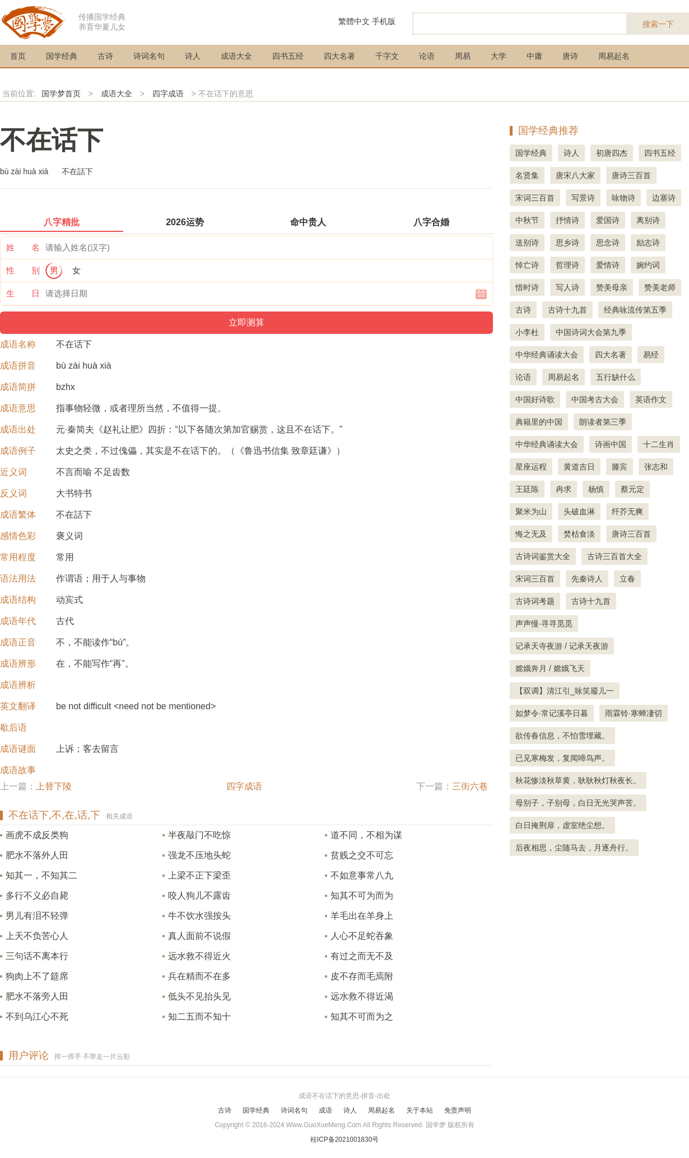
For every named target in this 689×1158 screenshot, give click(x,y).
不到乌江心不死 (37, 1016)
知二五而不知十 (199, 1016)
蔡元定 (632, 489)
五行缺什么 (615, 377)
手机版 (383, 21)
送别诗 (527, 242)
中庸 (534, 56)
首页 (18, 56)
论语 (427, 56)
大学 (498, 56)
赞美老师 (660, 287)
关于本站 (419, 1110)
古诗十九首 (567, 309)
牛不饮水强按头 (199, 915)
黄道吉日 (579, 466)
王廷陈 (527, 489)
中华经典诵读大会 (546, 354)
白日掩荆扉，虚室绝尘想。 (562, 825)
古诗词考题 (535, 601)
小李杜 (527, 332)
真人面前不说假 (199, 936)
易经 (651, 354)
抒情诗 (567, 220)
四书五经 (288, 56)
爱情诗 (608, 265)
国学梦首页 (61, 93)
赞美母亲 (611, 287)
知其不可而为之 (361, 1016)
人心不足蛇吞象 (361, 936)
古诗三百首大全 (614, 556)
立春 (627, 578)
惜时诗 (527, 287)
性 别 (23, 270)
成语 (325, 1110)
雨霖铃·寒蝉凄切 (633, 713)
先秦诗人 (587, 578)
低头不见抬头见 (199, 996)
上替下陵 (54, 786)
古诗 (105, 56)
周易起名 (614, 56)
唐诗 (570, 56)
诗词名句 (149, 56)
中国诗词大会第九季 (591, 332)
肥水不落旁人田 (37, 996)
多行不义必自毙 (37, 895)
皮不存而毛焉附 (361, 976)
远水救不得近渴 (361, 996)
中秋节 (527, 220)
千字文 (387, 56)
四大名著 (339, 56)
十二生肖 (658, 444)
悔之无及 (531, 533)
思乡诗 (567, 242)
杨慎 (596, 489)
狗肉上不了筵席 (37, 976)
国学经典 (61, 56)
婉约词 (648, 265)
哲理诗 (567, 265)
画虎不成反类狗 (37, 835)
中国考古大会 (594, 399)
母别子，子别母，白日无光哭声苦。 (578, 802)
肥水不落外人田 (37, 855)
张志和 (656, 466)
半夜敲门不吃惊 (199, 835)
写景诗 (583, 197)
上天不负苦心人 (37, 936)
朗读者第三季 (602, 421)
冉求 (563, 489)
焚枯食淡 (579, 533)
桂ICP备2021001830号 (344, 1139)
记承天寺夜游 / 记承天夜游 (561, 645)
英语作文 (651, 399)
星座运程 (531, 466)
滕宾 (619, 466)
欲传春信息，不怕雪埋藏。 (562, 735)
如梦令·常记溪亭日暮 (551, 713)
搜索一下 (658, 24)
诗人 (193, 56)
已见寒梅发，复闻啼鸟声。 (562, 758)
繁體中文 (354, 21)
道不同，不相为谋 (366, 835)
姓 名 (23, 247)
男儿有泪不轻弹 (37, 915)
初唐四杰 (611, 152)
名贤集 (527, 175)
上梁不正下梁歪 (199, 875)
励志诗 (648, 242)
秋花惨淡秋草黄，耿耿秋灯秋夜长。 (578, 780)
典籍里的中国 (538, 421)
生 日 (23, 293)
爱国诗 (608, 220)
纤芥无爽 (627, 511)
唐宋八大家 (575, 175)
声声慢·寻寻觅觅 (543, 623)
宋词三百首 (535, 197)
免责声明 (457, 1110)
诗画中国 (610, 444)
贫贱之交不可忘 (361, 855)
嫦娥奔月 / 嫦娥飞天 (550, 668)
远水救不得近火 (199, 956)
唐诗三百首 (631, 175)
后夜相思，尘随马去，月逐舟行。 (574, 847)
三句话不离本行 (37, 956)
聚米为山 (531, 511)
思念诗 (608, 242)
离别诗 (648, 220)
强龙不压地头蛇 (199, 855)
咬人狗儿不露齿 (199, 895)
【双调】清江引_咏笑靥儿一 (564, 690)
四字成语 (168, 93)
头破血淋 (579, 511)
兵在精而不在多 (199, 976)
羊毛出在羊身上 (361, 915)
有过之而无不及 (361, 956)
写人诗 (567, 287)
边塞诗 (664, 197)
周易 (463, 56)
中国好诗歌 (535, 399)
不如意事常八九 (361, 875)
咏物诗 (623, 197)
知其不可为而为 (361, 895)
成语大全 (236, 56)
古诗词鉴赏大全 (542, 556)
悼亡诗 (527, 265)
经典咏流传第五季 (635, 309)
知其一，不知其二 (41, 875)
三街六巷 (470, 786)
